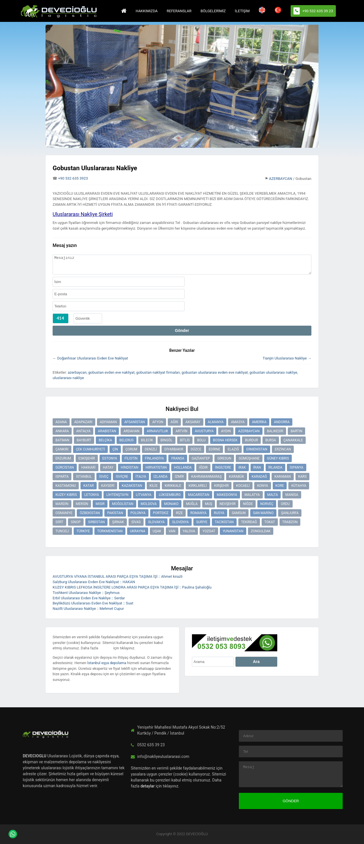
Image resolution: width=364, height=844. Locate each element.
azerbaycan (77, 372)
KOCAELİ (243, 486)
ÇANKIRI (62, 449)
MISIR (100, 504)
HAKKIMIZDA (147, 11)
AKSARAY (192, 422)
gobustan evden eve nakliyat (111, 372)
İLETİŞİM (242, 11)
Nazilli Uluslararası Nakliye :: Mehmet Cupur (88, 608)
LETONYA (91, 495)
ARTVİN (181, 431)
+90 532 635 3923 (73, 178)
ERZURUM (63, 458)
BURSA (270, 440)
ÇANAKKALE (293, 440)
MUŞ (208, 504)
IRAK (242, 467)
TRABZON (290, 522)
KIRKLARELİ (198, 486)
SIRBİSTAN (96, 522)
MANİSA (291, 495)
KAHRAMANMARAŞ (206, 477)
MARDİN (62, 504)
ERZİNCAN (283, 449)
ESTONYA (109, 458)
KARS (302, 477)
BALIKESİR (275, 431)
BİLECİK (147, 440)
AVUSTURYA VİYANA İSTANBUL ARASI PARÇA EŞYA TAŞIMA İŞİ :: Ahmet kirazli (118, 576)
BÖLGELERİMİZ (213, 11)
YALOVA (189, 531)
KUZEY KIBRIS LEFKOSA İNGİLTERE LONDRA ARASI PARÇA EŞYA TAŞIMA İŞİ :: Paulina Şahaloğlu (132, 587)
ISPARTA (62, 477)
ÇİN (115, 449)
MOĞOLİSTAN (122, 504)
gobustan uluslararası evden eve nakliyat (215, 372)
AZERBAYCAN (280, 178)
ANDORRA (281, 422)
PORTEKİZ (161, 513)
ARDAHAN (131, 431)
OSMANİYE (63, 513)
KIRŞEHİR (221, 486)
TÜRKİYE (83, 531)
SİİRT (59, 522)
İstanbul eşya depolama (106, 663)
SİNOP (76, 522)
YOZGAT (208, 531)
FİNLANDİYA (154, 458)
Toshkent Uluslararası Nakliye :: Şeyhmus (86, 593)
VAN (172, 531)
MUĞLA (192, 504)
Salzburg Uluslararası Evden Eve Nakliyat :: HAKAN (94, 582)
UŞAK (157, 531)
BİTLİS (185, 440)
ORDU (285, 504)
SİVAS (136, 522)
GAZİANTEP (201, 458)
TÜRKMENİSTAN (110, 531)
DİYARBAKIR (173, 449)
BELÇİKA (105, 440)
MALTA (272, 495)
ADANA (61, 422)
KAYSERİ (108, 486)
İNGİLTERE (223, 467)
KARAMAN (282, 477)
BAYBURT (84, 440)
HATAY (108, 467)
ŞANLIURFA (290, 513)
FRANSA (177, 458)
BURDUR (251, 440)
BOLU (201, 440)
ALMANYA (216, 422)
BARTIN (296, 431)
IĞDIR (203, 467)
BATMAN (62, 440)
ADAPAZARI (83, 422)
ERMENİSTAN (256, 449)
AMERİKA (259, 422)
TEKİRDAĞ (249, 522)
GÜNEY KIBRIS (278, 458)
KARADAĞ (259, 477)
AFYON (157, 422)
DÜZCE (196, 449)
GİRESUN (224, 458)
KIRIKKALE (173, 486)
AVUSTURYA (204, 431)
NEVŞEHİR (227, 504)
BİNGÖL (166, 440)
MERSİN (82, 504)
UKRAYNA (137, 531)
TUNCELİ (62, 531)
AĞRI (174, 422)
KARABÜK (236, 477)
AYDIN (226, 431)
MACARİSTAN (198, 495)
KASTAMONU (65, 486)
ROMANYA (198, 513)
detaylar (105, 648)
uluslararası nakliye (68, 378)
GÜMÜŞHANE (249, 458)
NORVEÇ (266, 504)
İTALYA (141, 477)
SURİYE (201, 522)
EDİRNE (214, 449)
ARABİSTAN (107, 431)
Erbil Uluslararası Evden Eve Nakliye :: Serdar (89, 598)
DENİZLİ (151, 449)
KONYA (262, 486)
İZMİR (179, 477)
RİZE (179, 513)
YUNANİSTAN (233, 531)
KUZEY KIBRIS (66, 495)
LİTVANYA (144, 495)
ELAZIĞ (233, 449)
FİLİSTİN (131, 458)
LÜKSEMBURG (170, 495)
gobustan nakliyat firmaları (158, 372)
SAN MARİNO (263, 513)
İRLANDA (275, 467)
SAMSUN (239, 513)
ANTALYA (83, 431)
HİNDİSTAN (129, 467)
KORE (280, 486)
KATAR (88, 486)
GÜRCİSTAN (64, 467)
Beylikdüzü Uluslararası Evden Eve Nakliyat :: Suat (93, 603)
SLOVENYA (180, 522)
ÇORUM (131, 449)
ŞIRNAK (118, 522)
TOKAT (269, 522)
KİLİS (154, 486)
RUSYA (219, 513)
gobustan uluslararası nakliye (273, 372)
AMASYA (238, 422)
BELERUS (126, 440)
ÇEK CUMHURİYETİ (90, 449)
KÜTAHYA (298, 486)
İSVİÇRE (122, 477)
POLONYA (138, 513)
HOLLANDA (183, 467)
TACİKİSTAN (224, 522)
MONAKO (171, 504)
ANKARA (62, 431)
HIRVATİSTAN (156, 467)
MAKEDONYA (227, 495)
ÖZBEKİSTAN (90, 513)
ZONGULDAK (260, 531)
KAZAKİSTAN (132, 486)
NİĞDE (248, 504)
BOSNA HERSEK (225, 440)
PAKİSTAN (115, 513)
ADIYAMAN (108, 422)
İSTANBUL (84, 477)
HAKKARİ (88, 467)
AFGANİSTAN (134, 422)
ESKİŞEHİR (86, 458)
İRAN (257, 467)
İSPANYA (296, 467)
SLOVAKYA (156, 522)
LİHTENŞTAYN (117, 495)
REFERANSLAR (179, 11)
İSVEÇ (104, 477)
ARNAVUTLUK (157, 431)
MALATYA (252, 495)
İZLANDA (160, 477)
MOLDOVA (149, 504)
